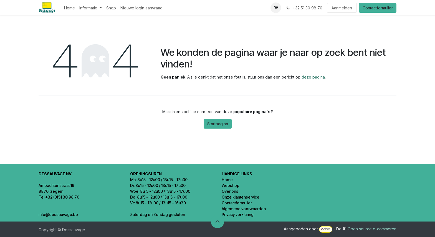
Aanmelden (342, 8)
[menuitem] (69, 8)
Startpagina (217, 123)
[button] (217, 221)
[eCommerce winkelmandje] (275, 7)
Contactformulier (378, 8)
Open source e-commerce (372, 228)
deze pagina (313, 77)
